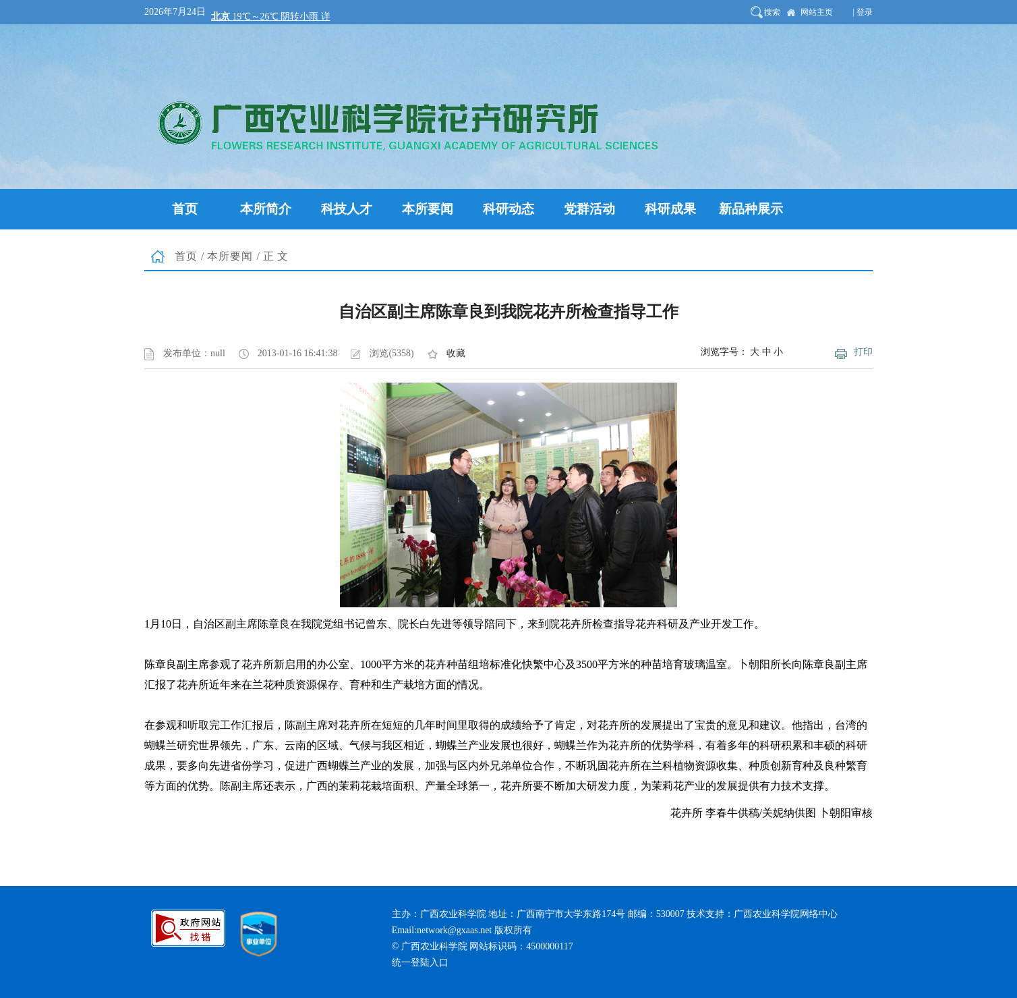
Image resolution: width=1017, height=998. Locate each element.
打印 (863, 352)
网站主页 (817, 12)
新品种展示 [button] (751, 209)
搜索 (772, 12)
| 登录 (863, 12)
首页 (186, 256)
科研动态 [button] (508, 209)
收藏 (455, 353)
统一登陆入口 (420, 963)
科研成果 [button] (670, 209)
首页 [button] (185, 209)
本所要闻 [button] (427, 209)
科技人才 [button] (346, 209)
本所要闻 (230, 256)
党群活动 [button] (589, 209)
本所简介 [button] (265, 209)
